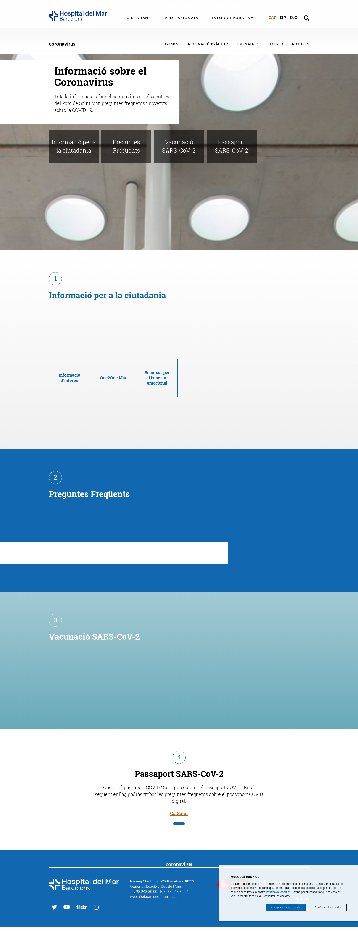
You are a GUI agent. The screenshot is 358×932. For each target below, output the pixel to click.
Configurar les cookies (328, 907)
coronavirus (62, 44)
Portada (169, 44)
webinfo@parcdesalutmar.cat (153, 885)
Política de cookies (278, 892)
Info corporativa (233, 18)
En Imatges (248, 44)
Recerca (276, 44)
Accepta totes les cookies (286, 907)
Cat (272, 17)
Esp (282, 17)
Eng (293, 17)
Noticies (300, 44)
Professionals (181, 18)
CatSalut (179, 802)
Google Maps (171, 875)
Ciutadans (138, 18)
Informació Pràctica (208, 44)
